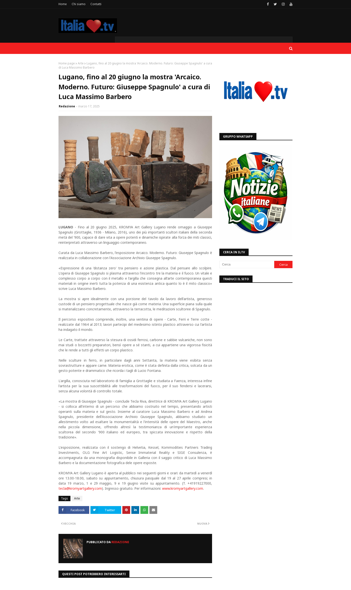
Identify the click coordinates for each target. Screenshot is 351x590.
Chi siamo (79, 4)
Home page (66, 63)
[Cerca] (246, 264)
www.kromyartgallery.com (182, 488)
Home (62, 4)
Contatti (95, 4)
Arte (81, 63)
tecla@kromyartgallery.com (80, 488)
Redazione (67, 106)
